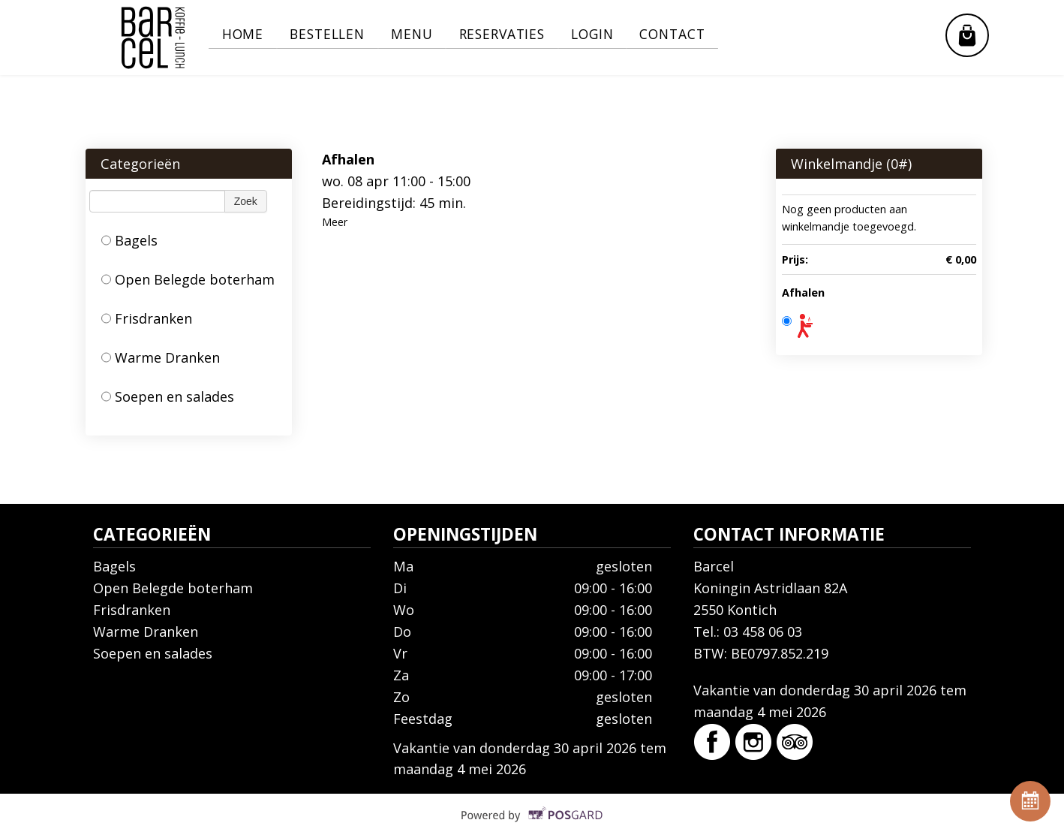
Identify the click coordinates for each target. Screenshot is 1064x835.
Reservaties (516, 35)
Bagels (129, 240)
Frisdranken (146, 318)
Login (612, 35)
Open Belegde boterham (188, 279)
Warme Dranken (160, 357)
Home (244, 35)
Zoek (245, 201)
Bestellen (333, 35)
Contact (697, 35)
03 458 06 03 (762, 631)
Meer (334, 222)
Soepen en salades (167, 396)
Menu (422, 35)
